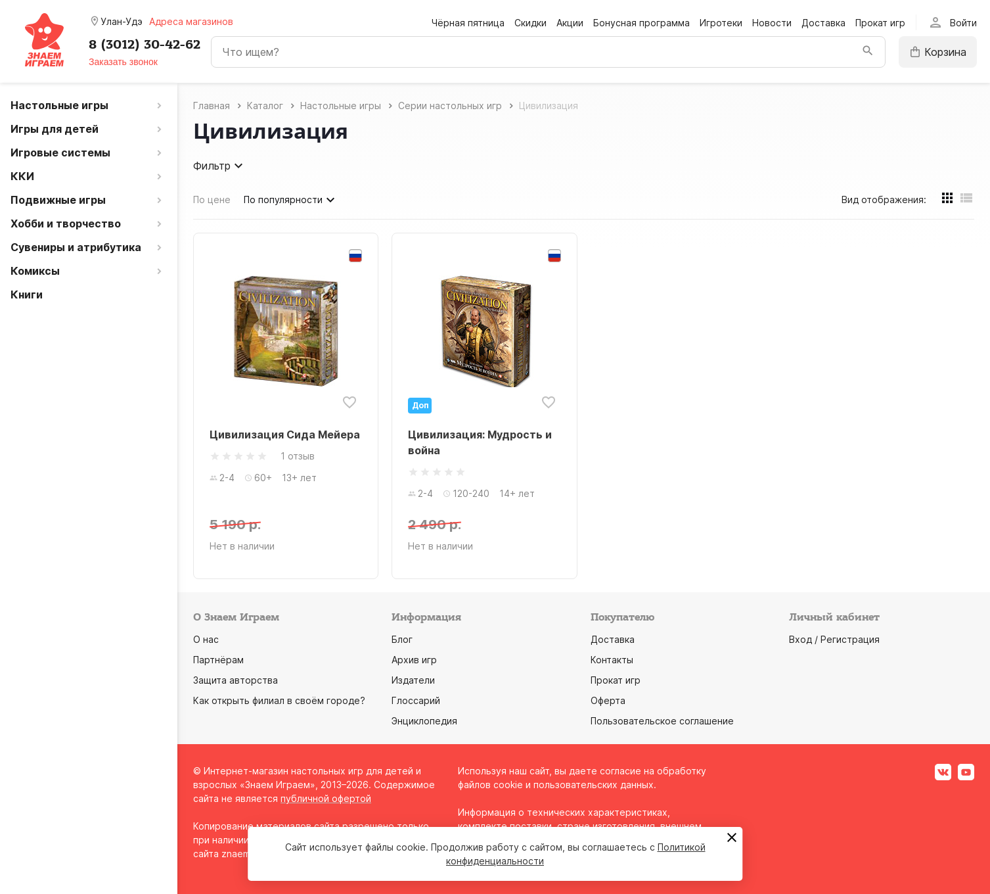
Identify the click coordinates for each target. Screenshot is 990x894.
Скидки (530, 22)
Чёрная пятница (468, 22)
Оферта (608, 700)
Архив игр (414, 659)
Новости (772, 22)
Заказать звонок (123, 62)
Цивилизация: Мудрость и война (480, 442)
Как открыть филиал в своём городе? (279, 700)
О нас (206, 639)
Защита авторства (235, 680)
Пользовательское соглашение (662, 720)
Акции (569, 22)
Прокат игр (880, 22)
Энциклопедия (424, 720)
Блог (402, 639)
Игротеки (721, 22)
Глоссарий (416, 700)
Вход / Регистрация (834, 639)
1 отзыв (298, 455)
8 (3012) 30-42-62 (144, 44)
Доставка (823, 22)
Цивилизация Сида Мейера (285, 434)
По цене (212, 199)
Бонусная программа (641, 22)
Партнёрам (218, 659)
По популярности (291, 200)
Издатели (413, 680)
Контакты (612, 659)
